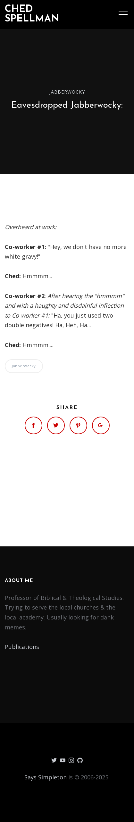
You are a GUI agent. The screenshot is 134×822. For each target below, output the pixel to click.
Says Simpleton (45, 777)
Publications (22, 647)
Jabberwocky (67, 91)
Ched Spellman (32, 14)
